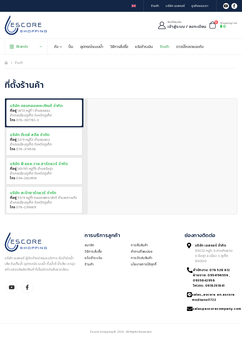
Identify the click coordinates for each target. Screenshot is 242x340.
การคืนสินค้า (139, 245)
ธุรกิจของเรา (199, 6)
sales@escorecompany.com (217, 308)
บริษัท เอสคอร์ (175, 6)
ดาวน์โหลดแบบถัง (189, 46)
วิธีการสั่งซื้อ (119, 46)
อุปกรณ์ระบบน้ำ (92, 46)
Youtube (12, 287)
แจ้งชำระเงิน (144, 46)
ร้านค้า (155, 6)
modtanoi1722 (204, 299)
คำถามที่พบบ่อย (141, 251)
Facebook (27, 287)
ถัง (56, 46)
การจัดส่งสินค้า (141, 257)
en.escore (226, 294)
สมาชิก (89, 245)
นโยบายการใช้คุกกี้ (143, 264)
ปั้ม (71, 46)
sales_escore (203, 294)
